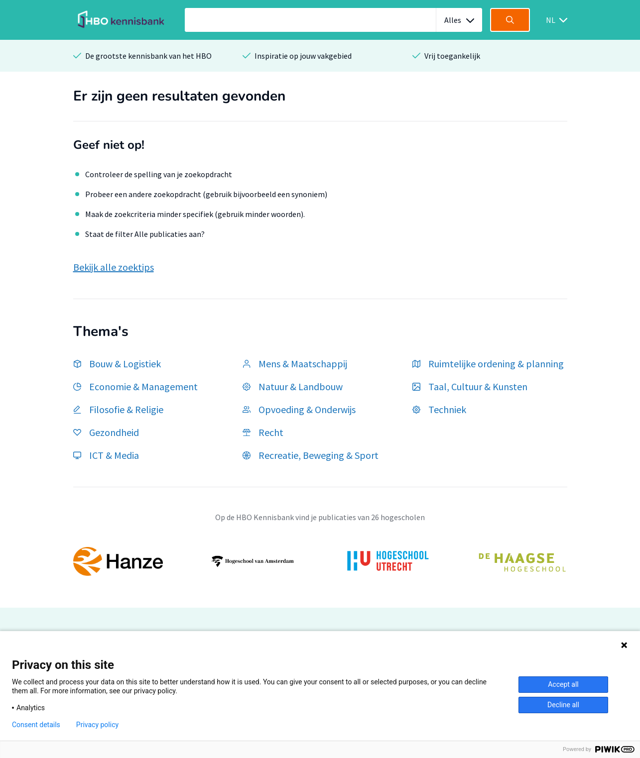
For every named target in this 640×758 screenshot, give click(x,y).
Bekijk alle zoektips (113, 267)
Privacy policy (97, 725)
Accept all (563, 684)
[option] (320, 561)
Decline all (563, 705)
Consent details (36, 725)
